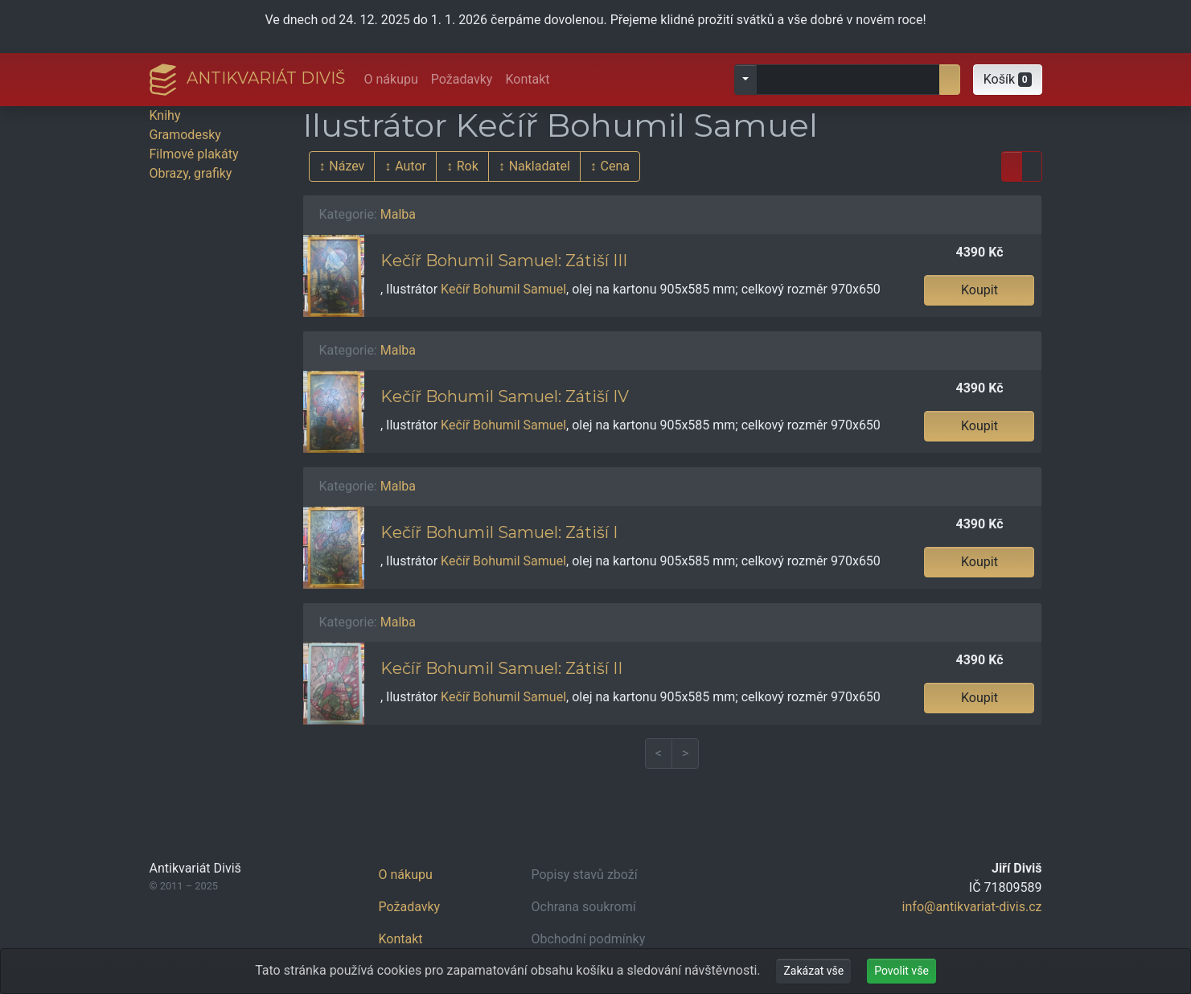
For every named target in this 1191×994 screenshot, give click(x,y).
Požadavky (462, 79)
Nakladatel (539, 166)
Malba (398, 214)
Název (346, 166)
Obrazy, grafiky (191, 173)
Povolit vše (901, 970)
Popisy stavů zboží (585, 874)
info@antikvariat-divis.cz (972, 906)
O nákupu (391, 79)
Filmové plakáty (194, 154)
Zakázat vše (813, 970)
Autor (410, 166)
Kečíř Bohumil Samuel (503, 289)
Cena (615, 166)
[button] (1007, 79)
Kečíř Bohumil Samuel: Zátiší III (503, 260)
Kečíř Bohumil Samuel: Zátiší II (501, 668)
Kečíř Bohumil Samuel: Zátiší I (499, 532)
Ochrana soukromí (584, 906)
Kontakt (527, 79)
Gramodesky (185, 134)
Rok (467, 166)
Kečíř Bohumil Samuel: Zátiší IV (504, 396)
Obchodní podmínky (589, 939)
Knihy (165, 115)
